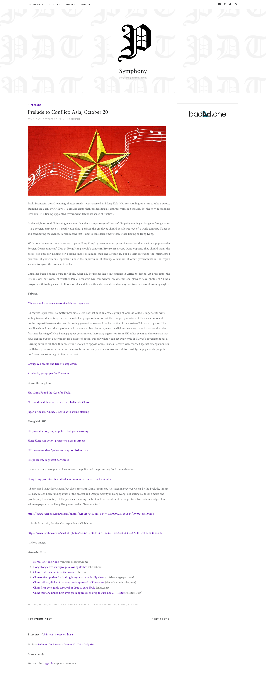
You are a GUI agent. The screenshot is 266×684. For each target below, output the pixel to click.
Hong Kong (57, 604)
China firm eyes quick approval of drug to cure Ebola (64, 588)
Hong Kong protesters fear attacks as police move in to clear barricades (69, 479)
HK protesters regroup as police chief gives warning (58, 431)
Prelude (36, 105)
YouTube (54, 4)
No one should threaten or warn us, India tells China (58, 402)
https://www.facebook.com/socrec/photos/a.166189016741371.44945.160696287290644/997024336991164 (91, 514)
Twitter (86, 4)
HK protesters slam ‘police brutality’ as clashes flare (58, 450)
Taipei (122, 604)
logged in (48, 663)
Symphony (133, 71)
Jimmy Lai (72, 604)
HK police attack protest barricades (48, 460)
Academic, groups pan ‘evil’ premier (49, 373)
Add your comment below (58, 634)
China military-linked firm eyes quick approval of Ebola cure (68, 582)
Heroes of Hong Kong (46, 562)
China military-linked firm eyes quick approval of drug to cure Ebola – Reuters (79, 593)
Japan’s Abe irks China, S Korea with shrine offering (58, 412)
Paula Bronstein (106, 604)
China (43, 604)
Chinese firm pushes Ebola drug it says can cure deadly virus (68, 577)
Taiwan (133, 604)
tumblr (70, 4)
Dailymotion (35, 4)
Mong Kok (87, 604)
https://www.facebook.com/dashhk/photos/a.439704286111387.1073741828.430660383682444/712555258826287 (95, 533)
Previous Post (40, 619)
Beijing (33, 604)
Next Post (161, 619)
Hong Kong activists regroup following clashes (60, 567)
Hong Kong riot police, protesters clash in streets (56, 441)
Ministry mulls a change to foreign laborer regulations (59, 303)
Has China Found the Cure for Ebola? (49, 393)
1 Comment (73, 119)
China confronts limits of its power (53, 572)
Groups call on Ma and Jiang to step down (52, 364)
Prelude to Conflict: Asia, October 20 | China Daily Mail (66, 644)
